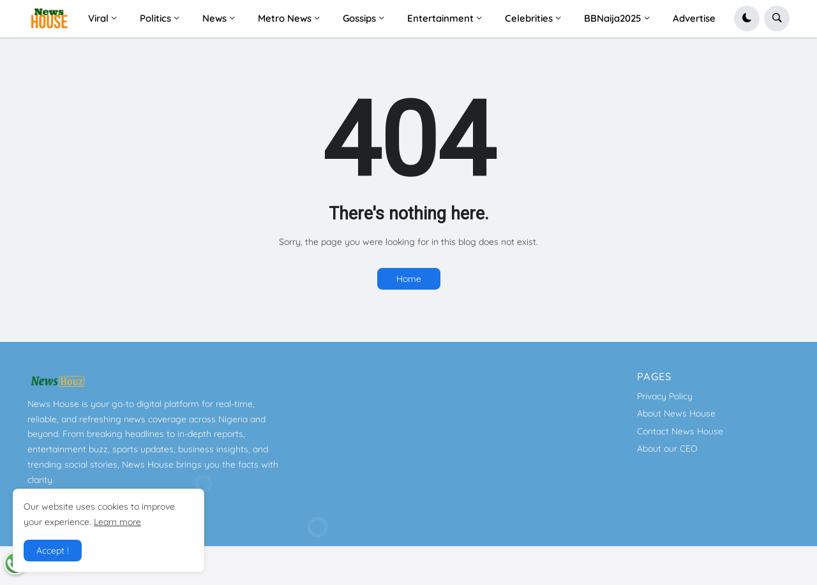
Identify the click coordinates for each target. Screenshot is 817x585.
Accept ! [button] (52, 550)
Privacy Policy (665, 396)
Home (408, 279)
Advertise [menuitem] (694, 18)
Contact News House (680, 431)
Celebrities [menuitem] (529, 18)
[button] (747, 18)
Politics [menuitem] (155, 18)
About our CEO (667, 448)
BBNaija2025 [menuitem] (612, 18)
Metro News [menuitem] (284, 18)
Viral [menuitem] (98, 18)
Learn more (117, 522)
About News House (676, 413)
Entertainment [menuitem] (440, 18)
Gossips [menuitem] (359, 18)
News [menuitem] (214, 18)
